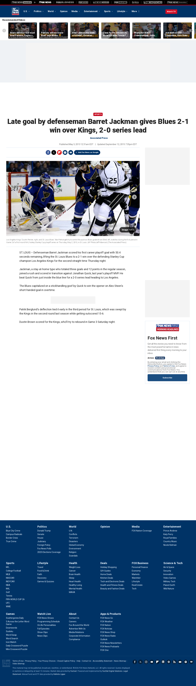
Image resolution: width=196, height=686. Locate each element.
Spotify (185, 662)
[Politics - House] (40, 538)
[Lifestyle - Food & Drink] (43, 571)
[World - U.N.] (71, 531)
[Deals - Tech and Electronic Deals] (112, 581)
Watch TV (171, 11)
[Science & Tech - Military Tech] (169, 581)
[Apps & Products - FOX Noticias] (106, 628)
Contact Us (86, 661)
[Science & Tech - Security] (167, 571)
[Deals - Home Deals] (106, 574)
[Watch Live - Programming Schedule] (48, 621)
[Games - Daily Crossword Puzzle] (17, 645)
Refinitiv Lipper (59, 674)
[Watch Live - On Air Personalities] (46, 625)
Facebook (48, 152)
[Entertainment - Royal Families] (170, 538)
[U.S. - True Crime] (11, 541)
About (72, 613)
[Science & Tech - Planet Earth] (169, 585)
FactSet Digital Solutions (112, 671)
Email (70, 152)
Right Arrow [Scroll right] (190, 30)
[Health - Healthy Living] (75, 585)
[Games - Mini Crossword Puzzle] (16, 649)
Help (78, 661)
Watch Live (44, 613)
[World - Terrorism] (73, 538)
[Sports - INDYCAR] (10, 581)
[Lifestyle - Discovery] (41, 578)
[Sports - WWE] (8, 606)
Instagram (146, 662)
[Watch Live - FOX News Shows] (45, 618)
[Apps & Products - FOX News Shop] (107, 632)
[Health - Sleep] (71, 578)
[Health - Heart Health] (75, 581)
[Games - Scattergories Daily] (15, 618)
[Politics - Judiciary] (41, 541)
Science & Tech (173, 563)
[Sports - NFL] (7, 567)
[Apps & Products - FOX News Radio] (108, 636)
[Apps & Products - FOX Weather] (106, 621)
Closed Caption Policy (66, 661)
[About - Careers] (72, 621)
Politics (38, 11)
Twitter (53, 152)
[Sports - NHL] (8, 588)
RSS (174, 662)
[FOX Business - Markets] (136, 574)
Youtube (152, 662)
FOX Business (140, 563)
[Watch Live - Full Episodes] (43, 628)
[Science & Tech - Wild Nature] (168, 588)
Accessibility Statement (102, 661)
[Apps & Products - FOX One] (104, 650)
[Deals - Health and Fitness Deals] (111, 585)
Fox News (15, 11)
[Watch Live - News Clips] (42, 636)
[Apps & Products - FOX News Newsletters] (111, 643)
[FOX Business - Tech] (134, 588)
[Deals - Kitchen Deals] (106, 578)
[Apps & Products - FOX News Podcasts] (109, 646)
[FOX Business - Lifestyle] (136, 581)
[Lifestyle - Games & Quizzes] (45, 581)
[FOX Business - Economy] (136, 571)
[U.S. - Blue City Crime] (13, 531)
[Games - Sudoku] (9, 631)
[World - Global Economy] (76, 545)
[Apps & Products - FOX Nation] (105, 625)
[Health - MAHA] (72, 592)
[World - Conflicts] (73, 534)
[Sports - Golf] (8, 592)
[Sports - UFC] (8, 603)
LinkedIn (163, 662)
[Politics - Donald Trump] (44, 531)
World (51, 11)
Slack (169, 662)
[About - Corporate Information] (79, 636)
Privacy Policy (153, 366)
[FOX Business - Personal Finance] (140, 567)
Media (74, 11)
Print (65, 152)
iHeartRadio (191, 662)
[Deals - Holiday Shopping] (108, 567)
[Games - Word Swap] (11, 635)
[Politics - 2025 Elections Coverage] (49, 552)
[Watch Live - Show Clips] (42, 632)
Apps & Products (110, 613)
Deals (103, 563)
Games (10, 613)
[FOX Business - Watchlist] (136, 578)
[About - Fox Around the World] (79, 625)
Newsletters (180, 662)
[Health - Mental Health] (75, 588)
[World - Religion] (72, 552)
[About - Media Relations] (76, 632)
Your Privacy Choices (47, 661)
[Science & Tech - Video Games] (169, 578)
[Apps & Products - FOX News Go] (106, 618)
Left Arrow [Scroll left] (4, 30)
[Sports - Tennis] (9, 596)
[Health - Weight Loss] (74, 567)
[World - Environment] (75, 548)
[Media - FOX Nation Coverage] (142, 531)
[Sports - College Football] (13, 571)
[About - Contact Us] (74, 618)
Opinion (63, 11)
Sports (107, 11)
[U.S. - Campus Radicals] (14, 534)
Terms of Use (169, 366)
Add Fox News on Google (88, 152)
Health (73, 563)
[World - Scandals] (73, 556)
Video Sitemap (18, 664)
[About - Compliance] (74, 639)
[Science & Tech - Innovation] (168, 574)
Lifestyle (121, 11)
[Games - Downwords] (11, 628)
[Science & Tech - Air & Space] (168, 567)
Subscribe (167, 378)
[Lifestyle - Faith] (39, 574)
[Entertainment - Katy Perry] (168, 534)
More (134, 11)
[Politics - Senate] (40, 534)
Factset (73, 671)
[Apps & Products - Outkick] (103, 639)
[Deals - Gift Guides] (105, 571)
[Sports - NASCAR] (10, 578)
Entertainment (91, 11)
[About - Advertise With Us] (77, 628)
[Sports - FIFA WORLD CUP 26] (15, 599)
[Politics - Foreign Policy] (43, 545)
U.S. (26, 11)
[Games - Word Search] (12, 638)
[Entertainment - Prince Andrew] (170, 531)
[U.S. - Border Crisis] (12, 538)
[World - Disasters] (73, 541)
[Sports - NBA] (8, 585)
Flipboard (59, 152)
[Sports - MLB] (8, 574)
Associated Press (99, 138)
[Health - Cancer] (72, 571)
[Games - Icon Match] (11, 642)
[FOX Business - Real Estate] (137, 585)
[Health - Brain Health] (74, 574)
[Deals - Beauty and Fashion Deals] (112, 588)
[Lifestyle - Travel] (40, 567)
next (134, 197)
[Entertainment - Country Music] (170, 541)
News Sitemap (120, 661)
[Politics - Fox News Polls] (44, 548)
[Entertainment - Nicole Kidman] (170, 545)
